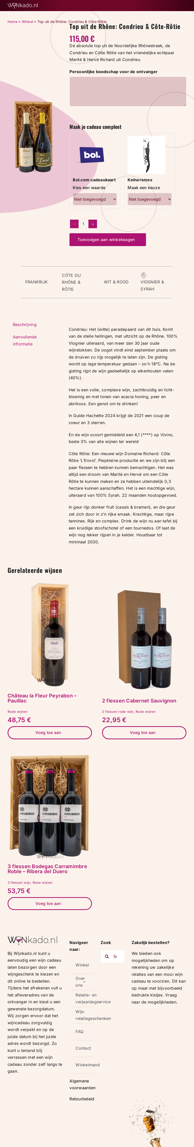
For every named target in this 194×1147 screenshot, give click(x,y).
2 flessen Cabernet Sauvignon (139, 701)
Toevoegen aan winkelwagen (106, 239)
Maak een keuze (144, 187)
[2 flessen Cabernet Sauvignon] (144, 586)
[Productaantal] (83, 223)
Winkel (27, 21)
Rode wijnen (18, 712)
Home (12, 21)
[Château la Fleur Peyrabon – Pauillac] (50, 581)
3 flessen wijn (19, 882)
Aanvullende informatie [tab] (25, 340)
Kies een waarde (89, 187)
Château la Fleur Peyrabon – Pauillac (42, 698)
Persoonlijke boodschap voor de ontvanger (113, 71)
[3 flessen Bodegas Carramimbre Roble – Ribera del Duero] (50, 752)
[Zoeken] (107, 956)
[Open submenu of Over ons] (84, 982)
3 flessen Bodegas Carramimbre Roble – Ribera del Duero (47, 868)
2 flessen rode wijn (118, 712)
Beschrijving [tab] (25, 324)
